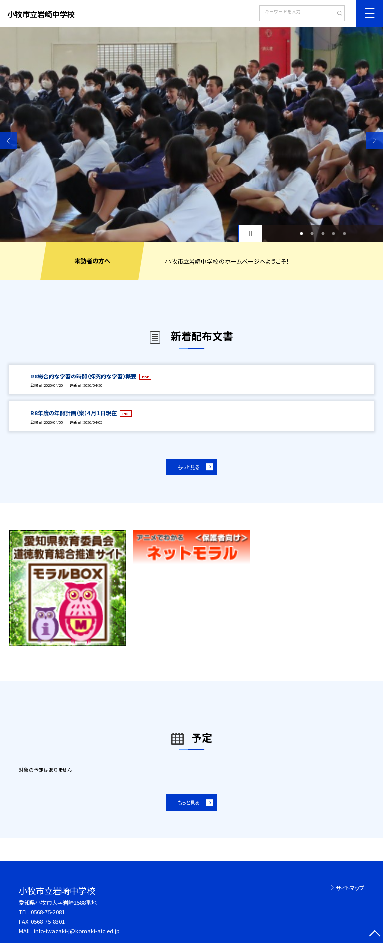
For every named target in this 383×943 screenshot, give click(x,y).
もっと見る (188, 467)
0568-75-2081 (48, 912)
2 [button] (312, 234)
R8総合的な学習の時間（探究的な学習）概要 (84, 376)
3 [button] (322, 234)
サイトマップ (350, 888)
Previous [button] (8, 140)
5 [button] (344, 234)
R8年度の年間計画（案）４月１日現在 (74, 413)
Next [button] (374, 140)
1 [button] (301, 234)
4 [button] (333, 234)
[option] (191, 134)
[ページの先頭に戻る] (374, 934)
